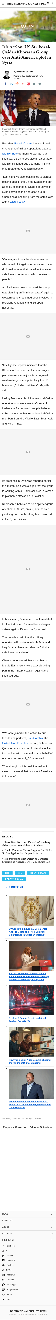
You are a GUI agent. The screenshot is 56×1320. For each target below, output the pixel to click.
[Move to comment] (40, 84)
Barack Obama (23, 143)
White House (17, 202)
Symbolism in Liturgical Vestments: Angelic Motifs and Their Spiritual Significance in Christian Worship (28, 932)
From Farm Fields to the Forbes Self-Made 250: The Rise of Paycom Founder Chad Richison (30, 1104)
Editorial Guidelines (41, 1127)
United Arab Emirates (15, 743)
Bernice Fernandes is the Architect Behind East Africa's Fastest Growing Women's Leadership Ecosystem (29, 976)
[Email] (34, 84)
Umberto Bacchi (24, 71)
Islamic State (10, 153)
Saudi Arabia (35, 738)
